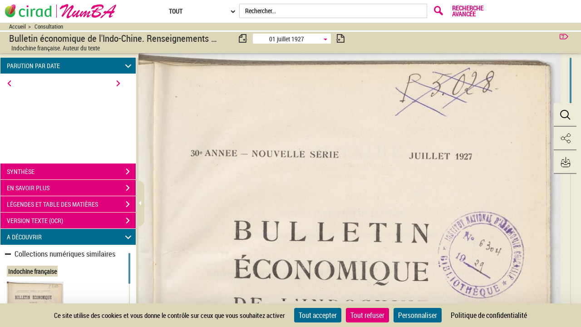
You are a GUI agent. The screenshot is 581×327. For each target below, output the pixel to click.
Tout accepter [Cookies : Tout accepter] (318, 315)
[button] (565, 115)
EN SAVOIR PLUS (71, 188)
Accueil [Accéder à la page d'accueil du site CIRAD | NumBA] (17, 26)
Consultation (48, 26)
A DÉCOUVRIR (70, 237)
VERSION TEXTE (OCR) (71, 220)
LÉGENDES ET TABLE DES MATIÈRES (71, 204)
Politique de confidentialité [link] (489, 315)
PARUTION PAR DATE (70, 66)
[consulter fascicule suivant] (340, 38)
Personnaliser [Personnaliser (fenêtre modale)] (417, 315)
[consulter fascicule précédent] (243, 38)
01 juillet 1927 (286, 39)
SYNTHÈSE (71, 171)
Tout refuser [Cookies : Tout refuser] (367, 315)
